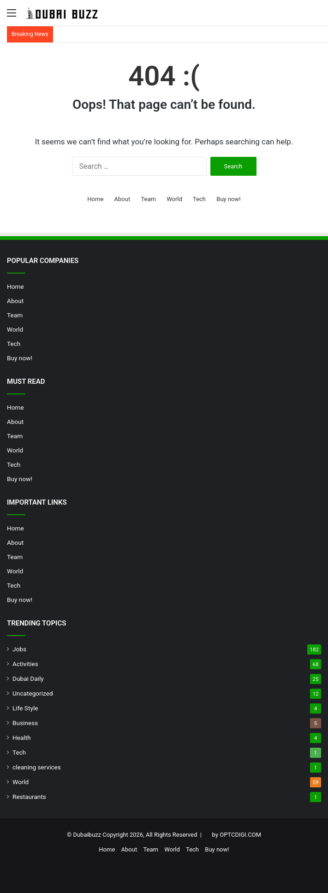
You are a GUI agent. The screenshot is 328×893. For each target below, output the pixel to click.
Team (148, 199)
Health (21, 737)
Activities (25, 663)
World (174, 199)
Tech (199, 199)
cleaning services (36, 767)
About (122, 199)
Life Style (25, 708)
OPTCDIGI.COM (240, 834)
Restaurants (29, 796)
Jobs (19, 649)
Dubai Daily (28, 678)
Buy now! (228, 199)
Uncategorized (32, 693)
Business (25, 722)
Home (95, 199)
